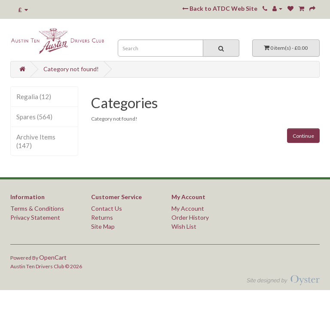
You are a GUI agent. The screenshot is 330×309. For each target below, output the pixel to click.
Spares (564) (34, 117)
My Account (187, 208)
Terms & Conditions (37, 208)
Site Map (103, 226)
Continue (303, 136)
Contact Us (106, 208)
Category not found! (71, 69)
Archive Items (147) (35, 141)
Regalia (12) (33, 96)
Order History (190, 217)
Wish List (183, 226)
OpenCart (53, 257)
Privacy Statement (35, 217)
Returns (102, 217)
